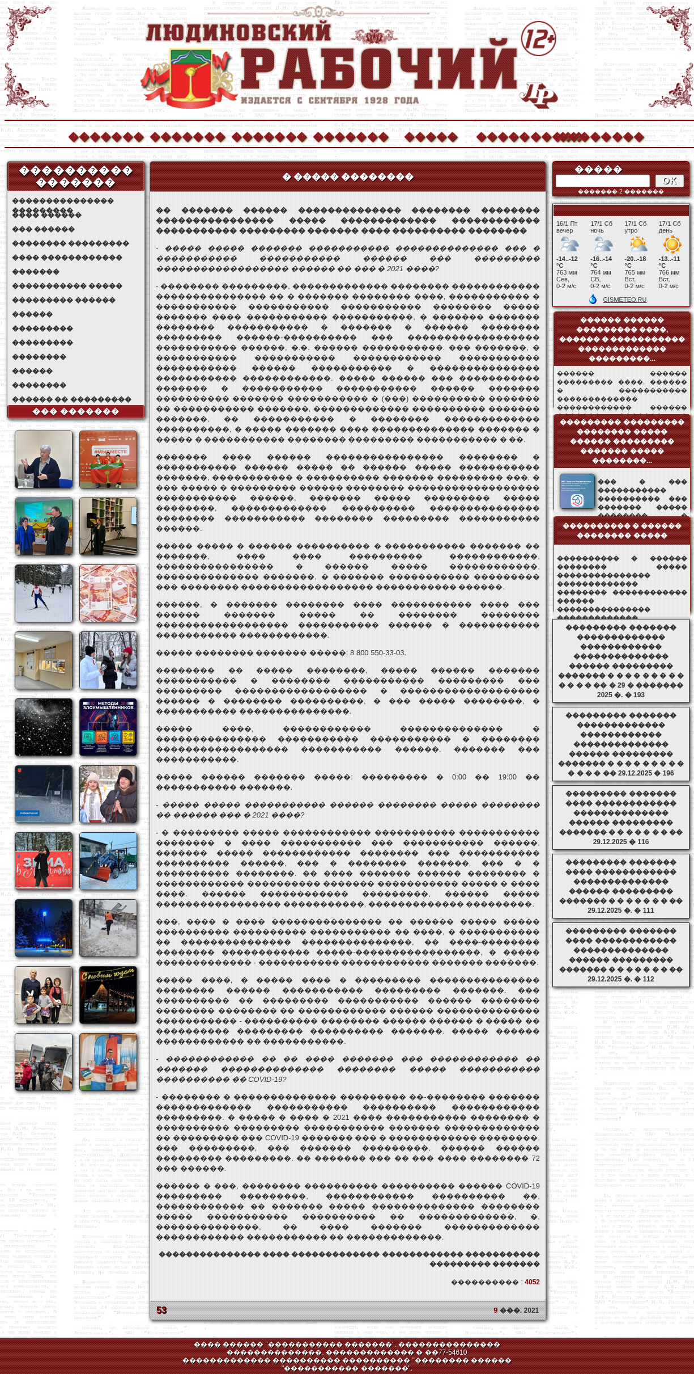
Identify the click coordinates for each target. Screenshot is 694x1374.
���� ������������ (67, 258)
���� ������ (47, 215)
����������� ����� (67, 286)
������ (32, 314)
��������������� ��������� (63, 201)
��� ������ (43, 229)
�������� (594, 135)
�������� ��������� (70, 243)
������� (105, 135)
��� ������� (76, 411)
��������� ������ (64, 300)
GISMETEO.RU (624, 299)
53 (161, 1310)
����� (431, 135)
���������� (513, 135)
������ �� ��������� (71, 399)
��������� (42, 328)
